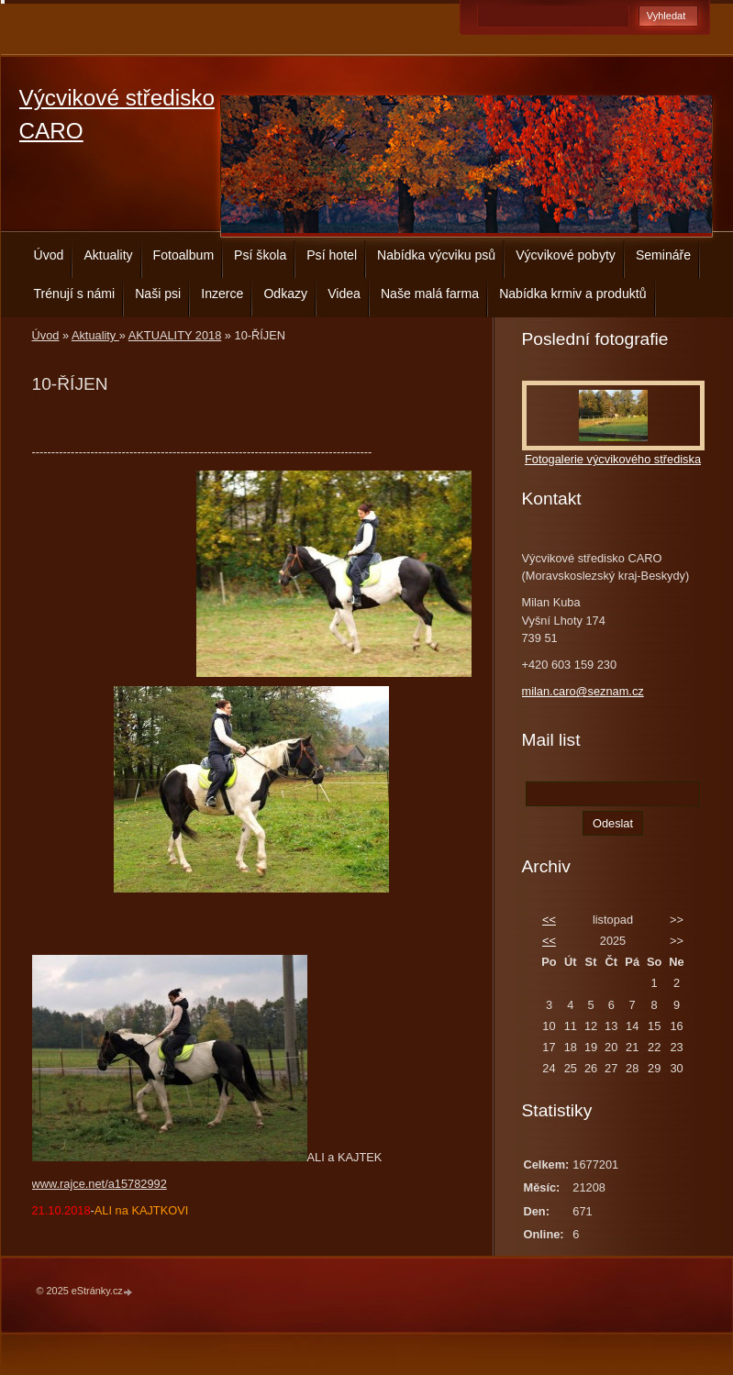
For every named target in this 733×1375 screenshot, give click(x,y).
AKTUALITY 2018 (174, 335)
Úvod (49, 255)
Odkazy (285, 293)
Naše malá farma (430, 293)
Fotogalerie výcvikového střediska (613, 459)
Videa (344, 293)
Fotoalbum (184, 255)
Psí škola (260, 255)
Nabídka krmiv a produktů (572, 293)
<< (549, 919)
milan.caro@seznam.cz (583, 691)
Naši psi (158, 293)
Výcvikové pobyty (566, 255)
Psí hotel (331, 255)
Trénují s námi (75, 293)
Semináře (663, 255)
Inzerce (222, 293)
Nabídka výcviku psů (436, 255)
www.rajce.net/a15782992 (99, 1184)
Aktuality (107, 255)
